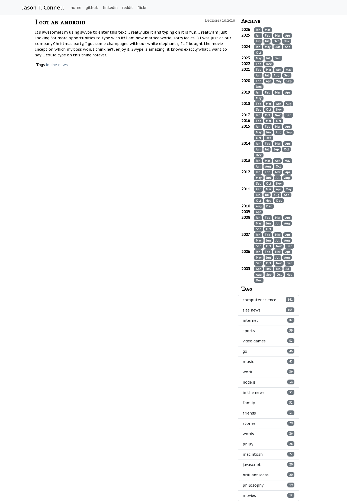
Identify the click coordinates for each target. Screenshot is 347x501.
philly (269, 444)
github (92, 7)
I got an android (60, 22)
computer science (269, 299)
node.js (269, 382)
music (269, 361)
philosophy (269, 485)
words (269, 433)
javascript (269, 464)
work (269, 371)
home (75, 7)
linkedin (110, 7)
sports (269, 330)
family (269, 402)
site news (269, 310)
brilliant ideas (269, 474)
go (269, 351)
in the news (57, 64)
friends (269, 413)
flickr (142, 7)
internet (269, 320)
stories (269, 423)
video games (269, 340)
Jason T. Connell (43, 7)
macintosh (269, 454)
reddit (127, 7)
